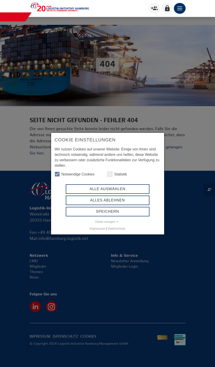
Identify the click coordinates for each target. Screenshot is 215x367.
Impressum (97, 228)
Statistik (117, 174)
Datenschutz (116, 228)
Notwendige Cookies (75, 174)
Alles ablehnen (107, 200)
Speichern (107, 211)
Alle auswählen (107, 189)
